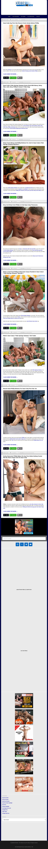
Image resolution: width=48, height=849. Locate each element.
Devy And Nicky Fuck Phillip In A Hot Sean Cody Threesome (20, 205)
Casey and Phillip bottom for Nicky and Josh (12, 318)
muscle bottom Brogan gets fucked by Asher (19, 128)
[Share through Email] (19, 78)
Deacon (9, 69)
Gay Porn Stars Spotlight (7, 802)
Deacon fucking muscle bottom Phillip (29, 70)
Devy (20, 248)
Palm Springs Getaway (12, 187)
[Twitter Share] (6, 78)
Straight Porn (5, 809)
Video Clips (4, 811)
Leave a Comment (15, 19)
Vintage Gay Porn (5, 813)
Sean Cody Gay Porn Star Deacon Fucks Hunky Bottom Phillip (21, 23)
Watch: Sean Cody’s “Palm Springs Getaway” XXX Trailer (19, 335)
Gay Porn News (5, 799)
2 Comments (13, 139)
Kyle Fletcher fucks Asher (32, 321)
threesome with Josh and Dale (29, 248)
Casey (19, 316)
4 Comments (15, 201)
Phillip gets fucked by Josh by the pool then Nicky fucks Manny (28, 190)
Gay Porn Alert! (28, 268)
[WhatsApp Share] (13, 78)
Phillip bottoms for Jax (38, 440)
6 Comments (14, 82)
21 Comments (14, 332)
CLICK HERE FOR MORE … (10, 74)
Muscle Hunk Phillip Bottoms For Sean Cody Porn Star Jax (20, 388)
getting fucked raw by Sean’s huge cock (18, 438)
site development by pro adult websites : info (24, 846)
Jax (12, 440)
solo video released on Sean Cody (36, 504)
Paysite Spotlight (29, 19)
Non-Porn (4, 804)
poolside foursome (29, 187)
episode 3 (26, 189)
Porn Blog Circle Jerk (6, 808)
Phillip (23, 437)
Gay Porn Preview (28, 332)
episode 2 (20, 189)
